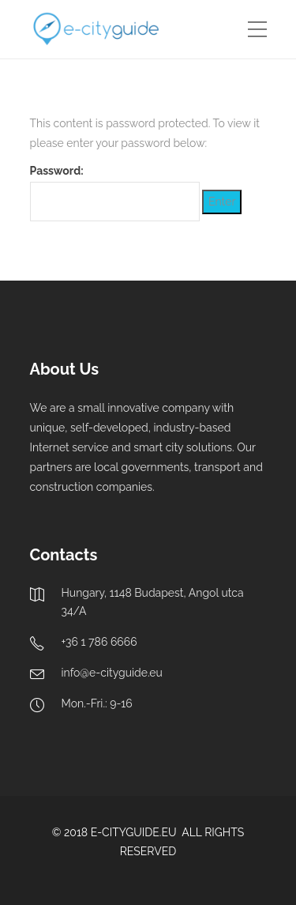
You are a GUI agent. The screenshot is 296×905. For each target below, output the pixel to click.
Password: (115, 192)
